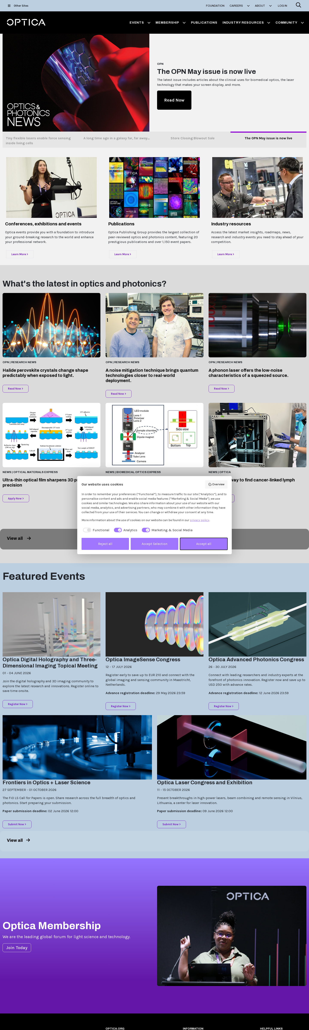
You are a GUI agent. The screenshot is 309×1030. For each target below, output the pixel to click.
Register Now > (17, 704)
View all (19, 538)
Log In (282, 5)
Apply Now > (16, 498)
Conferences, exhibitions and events (43, 223)
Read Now (174, 100)
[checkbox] (95, 530)
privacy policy (199, 520)
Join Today (16, 947)
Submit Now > (17, 824)
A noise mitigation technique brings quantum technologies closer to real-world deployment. (152, 375)
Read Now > (15, 388)
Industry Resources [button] (246, 22)
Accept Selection (154, 544)
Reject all (105, 544)
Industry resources (231, 223)
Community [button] (290, 22)
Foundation (215, 5)
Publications (204, 22)
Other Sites (18, 5)
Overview (216, 484)
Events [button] (140, 22)
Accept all (203, 544)
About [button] (263, 5)
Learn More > (19, 254)
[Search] (298, 5)
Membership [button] (171, 22)
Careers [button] (240, 5)
